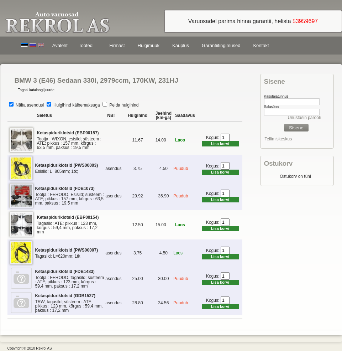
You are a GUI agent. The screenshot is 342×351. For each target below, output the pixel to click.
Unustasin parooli (304, 117)
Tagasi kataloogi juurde (36, 90)
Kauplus (180, 45)
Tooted (87, 46)
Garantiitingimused (221, 45)
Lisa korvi (220, 143)
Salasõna (271, 107)
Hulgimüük (148, 45)
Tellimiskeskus (278, 138)
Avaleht (60, 45)
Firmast (117, 45)
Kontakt (261, 45)
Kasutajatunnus (276, 96)
